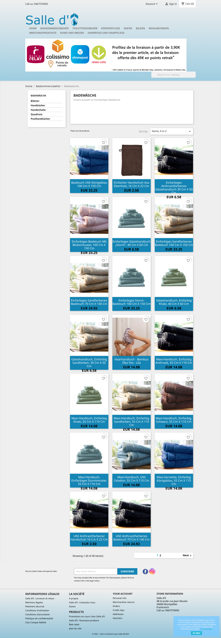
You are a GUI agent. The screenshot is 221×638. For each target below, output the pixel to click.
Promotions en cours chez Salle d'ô (87, 616)
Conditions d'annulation (37, 614)
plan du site (75, 628)
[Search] (173, 75)
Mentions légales (34, 602)
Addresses (118, 614)
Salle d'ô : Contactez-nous (82, 602)
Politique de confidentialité (39, 618)
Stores (72, 606)
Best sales (74, 624)
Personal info (119, 598)
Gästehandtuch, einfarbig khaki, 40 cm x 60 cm (174, 302)
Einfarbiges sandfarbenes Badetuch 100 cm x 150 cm (174, 243)
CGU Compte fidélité (35, 622)
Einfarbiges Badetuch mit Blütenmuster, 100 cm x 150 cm (89, 244)
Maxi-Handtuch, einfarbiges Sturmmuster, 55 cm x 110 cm (89, 480)
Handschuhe (38, 110)
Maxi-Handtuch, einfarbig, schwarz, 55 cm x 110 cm (174, 420)
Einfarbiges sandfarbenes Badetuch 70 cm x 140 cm (89, 302)
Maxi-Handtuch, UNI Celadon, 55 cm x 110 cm (131, 478)
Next (187, 555)
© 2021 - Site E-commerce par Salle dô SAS (110, 634)
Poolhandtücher (40, 118)
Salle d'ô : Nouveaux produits (84, 620)
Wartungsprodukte (42, 32)
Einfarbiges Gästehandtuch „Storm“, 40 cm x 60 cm (131, 243)
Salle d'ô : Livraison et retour (39, 598)
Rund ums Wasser (72, 32)
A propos (73, 598)
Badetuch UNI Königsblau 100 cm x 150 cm (89, 184)
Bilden (140, 28)
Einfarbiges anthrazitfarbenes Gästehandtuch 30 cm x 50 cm (174, 187)
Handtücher (38, 105)
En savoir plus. (206, 629)
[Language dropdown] (152, 4)
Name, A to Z (172, 131)
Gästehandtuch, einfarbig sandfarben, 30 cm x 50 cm (89, 362)
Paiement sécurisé (34, 606)
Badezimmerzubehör (54, 28)
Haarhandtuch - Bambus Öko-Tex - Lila (131, 361)
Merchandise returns (124, 602)
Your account (122, 593)
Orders (116, 606)
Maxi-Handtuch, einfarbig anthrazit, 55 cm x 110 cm (173, 361)
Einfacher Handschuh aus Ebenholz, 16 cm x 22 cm (131, 184)
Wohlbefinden (159, 28)
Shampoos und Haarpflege (106, 32)
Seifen (128, 28)
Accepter (196, 633)
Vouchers (117, 618)
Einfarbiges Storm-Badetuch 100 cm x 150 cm (131, 302)
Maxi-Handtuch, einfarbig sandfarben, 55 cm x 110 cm (131, 421)
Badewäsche (38, 95)
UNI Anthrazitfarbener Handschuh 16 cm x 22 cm (89, 537)
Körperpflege (110, 28)
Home (33, 28)
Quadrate (37, 114)
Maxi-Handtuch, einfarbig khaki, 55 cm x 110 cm (89, 420)
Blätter (35, 101)
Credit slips (118, 610)
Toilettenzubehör (84, 28)
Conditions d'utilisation (37, 610)
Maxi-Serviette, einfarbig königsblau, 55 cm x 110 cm (174, 480)
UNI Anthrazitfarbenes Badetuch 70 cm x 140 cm (131, 537)
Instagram (152, 571)
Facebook (145, 571)
